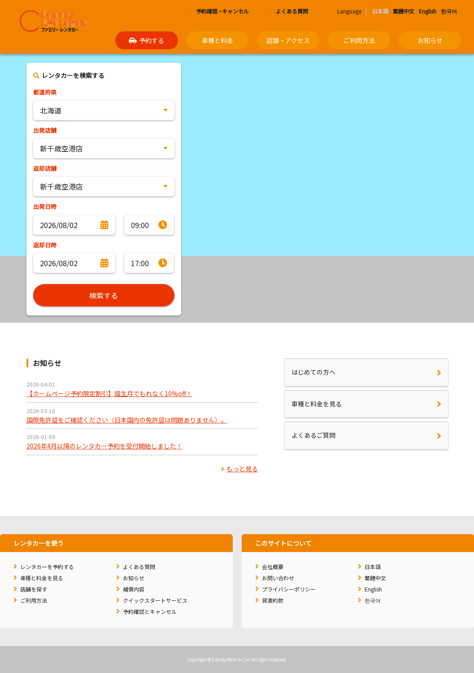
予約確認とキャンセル (150, 611)
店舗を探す (33, 589)
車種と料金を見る (316, 403)
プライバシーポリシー (289, 589)
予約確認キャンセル (218, 11)
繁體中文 (403, 11)
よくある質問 (288, 11)
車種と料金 (217, 40)
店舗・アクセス (288, 40)
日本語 (373, 566)
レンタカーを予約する (47, 566)
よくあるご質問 (313, 435)
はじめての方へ (313, 371)
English (427, 11)
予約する (146, 40)
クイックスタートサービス (155, 600)
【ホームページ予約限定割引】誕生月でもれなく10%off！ (109, 393)
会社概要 (272, 566)
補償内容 (133, 589)
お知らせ (430, 40)
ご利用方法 (359, 40)
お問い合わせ (278, 578)
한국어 (449, 11)
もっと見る (239, 468)
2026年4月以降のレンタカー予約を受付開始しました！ (104, 445)
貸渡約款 (272, 600)
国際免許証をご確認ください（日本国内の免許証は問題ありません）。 (126, 419)
